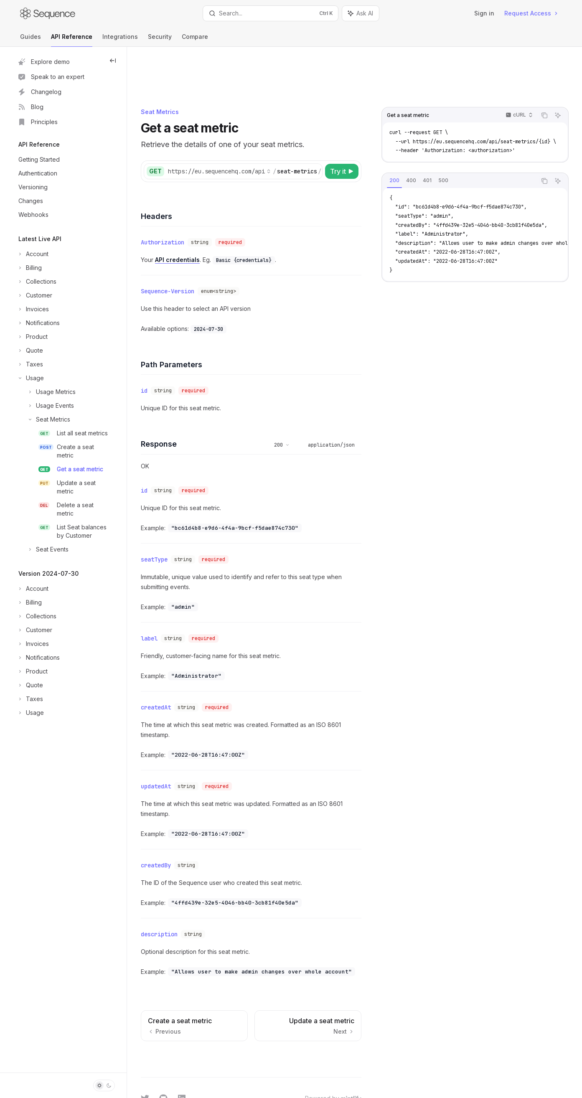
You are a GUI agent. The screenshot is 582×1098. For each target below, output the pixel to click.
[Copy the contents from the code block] (549, 71)
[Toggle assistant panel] (360, 13)
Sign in (484, 13)
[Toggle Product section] (32, 336)
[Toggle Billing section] (29, 267)
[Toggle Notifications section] (38, 323)
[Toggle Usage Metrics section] (46, 392)
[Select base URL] (245, 128)
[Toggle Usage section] (30, 378)
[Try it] (346, 127)
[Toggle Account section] (32, 254)
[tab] (399, 137)
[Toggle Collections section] (36, 281)
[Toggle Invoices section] (33, 309)
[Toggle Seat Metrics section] (43, 419)
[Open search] (270, 13)
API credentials (203, 214)
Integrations (120, 40)
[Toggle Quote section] (30, 350)
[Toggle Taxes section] (30, 364)
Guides (30, 40)
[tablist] (464, 137)
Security (160, 40)
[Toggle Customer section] (34, 295)
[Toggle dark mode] (104, 1085)
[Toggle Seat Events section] (43, 549)
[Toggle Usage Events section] (45, 405)
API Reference (71, 40)
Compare (195, 40)
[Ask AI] (562, 71)
